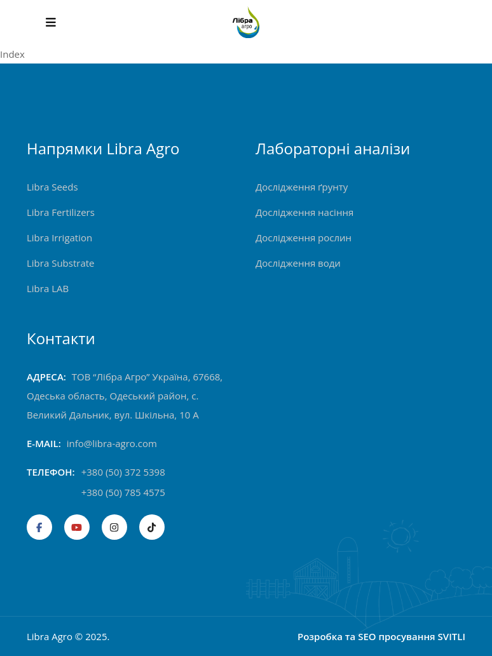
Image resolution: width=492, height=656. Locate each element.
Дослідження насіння (304, 212)
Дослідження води (298, 263)
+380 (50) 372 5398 (123, 471)
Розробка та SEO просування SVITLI (381, 636)
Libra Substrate (61, 263)
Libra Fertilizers (61, 212)
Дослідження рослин (304, 237)
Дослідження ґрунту (302, 186)
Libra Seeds (52, 186)
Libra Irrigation (59, 237)
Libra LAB (48, 288)
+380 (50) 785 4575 (123, 492)
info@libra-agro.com (112, 443)
